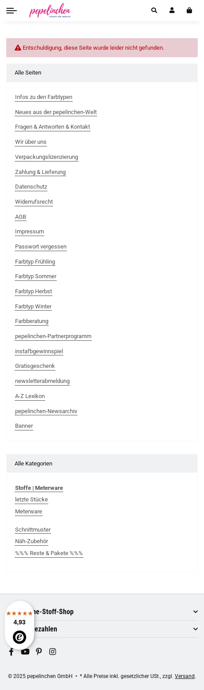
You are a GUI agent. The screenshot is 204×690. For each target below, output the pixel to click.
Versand (185, 676)
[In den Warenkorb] (189, 10)
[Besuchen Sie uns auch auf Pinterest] (39, 652)
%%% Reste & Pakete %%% (49, 553)
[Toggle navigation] (11, 11)
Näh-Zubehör (31, 541)
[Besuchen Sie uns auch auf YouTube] (25, 652)
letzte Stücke (31, 499)
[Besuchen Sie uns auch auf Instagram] (52, 652)
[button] (154, 10)
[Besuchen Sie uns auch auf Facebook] (11, 652)
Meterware (28, 511)
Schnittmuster (33, 529)
